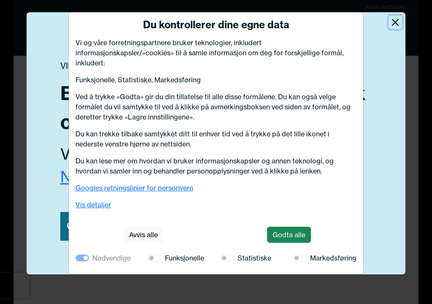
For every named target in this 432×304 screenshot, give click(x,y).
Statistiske (254, 258)
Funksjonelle (184, 258)
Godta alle (289, 235)
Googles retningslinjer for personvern (134, 188)
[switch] (155, 258)
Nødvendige (111, 258)
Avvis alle (143, 235)
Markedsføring (333, 258)
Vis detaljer (93, 205)
